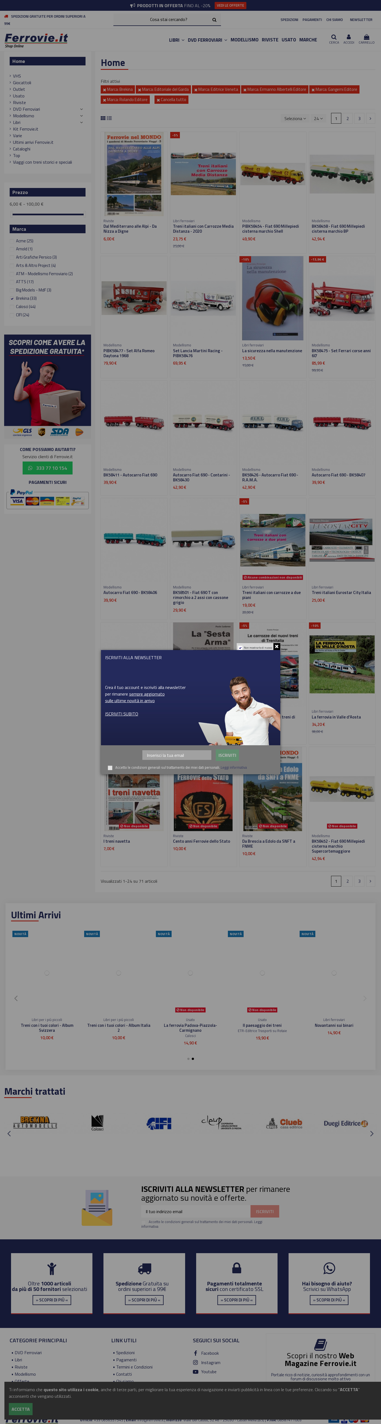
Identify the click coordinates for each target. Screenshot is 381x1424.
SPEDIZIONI (289, 19)
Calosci (26, 306)
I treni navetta (116, 841)
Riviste (19, 102)
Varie (17, 135)
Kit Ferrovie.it (25, 129)
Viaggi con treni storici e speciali (42, 162)
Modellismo (23, 115)
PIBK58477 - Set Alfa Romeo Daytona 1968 (128, 353)
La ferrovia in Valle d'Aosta (336, 717)
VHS (17, 76)
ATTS (25, 282)
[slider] (11, 214)
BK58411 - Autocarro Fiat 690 (130, 475)
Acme (24, 241)
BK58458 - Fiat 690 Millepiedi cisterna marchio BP (338, 228)
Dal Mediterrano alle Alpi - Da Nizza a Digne (130, 228)
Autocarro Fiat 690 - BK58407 (338, 475)
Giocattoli (22, 82)
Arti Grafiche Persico (36, 257)
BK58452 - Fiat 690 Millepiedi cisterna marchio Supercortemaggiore (338, 846)
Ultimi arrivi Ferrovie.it (33, 142)
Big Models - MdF (33, 290)
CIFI (22, 315)
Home (18, 61)
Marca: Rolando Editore (125, 99)
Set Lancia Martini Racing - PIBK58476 (198, 353)
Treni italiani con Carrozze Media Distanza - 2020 (203, 228)
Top (16, 155)
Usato (19, 95)
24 (318, 118)
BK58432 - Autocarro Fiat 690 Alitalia (130, 719)
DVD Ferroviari (26, 109)
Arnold (24, 249)
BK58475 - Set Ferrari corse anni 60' (341, 353)
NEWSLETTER (361, 19)
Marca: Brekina (118, 89)
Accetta (21, 1409)
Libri (16, 122)
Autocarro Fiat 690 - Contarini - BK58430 (201, 477)
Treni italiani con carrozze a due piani (271, 595)
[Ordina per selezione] (295, 118)
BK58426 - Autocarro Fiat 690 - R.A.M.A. (270, 477)
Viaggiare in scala (118, 1025)
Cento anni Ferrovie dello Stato (201, 841)
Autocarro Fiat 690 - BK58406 (130, 592)
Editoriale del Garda (190, 1035)
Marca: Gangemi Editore (334, 89)
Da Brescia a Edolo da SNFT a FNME (268, 843)
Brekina (26, 298)
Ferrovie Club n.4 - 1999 (334, 1025)
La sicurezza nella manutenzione (272, 351)
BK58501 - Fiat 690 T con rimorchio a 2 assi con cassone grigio (200, 597)
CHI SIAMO (334, 19)
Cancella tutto (171, 99)
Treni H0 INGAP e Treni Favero (47, 1025)
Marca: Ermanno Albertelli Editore (274, 89)
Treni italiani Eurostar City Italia (341, 592)
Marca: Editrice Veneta (216, 89)
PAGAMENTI (312, 19)
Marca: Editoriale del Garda (163, 89)
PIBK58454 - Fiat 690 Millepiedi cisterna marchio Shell (270, 228)
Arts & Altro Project (36, 265)
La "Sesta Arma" (188, 717)
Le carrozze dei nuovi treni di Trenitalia (268, 719)
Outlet (19, 89)
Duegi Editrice (334, 1030)
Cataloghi (21, 148)
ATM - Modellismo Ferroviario (44, 274)
